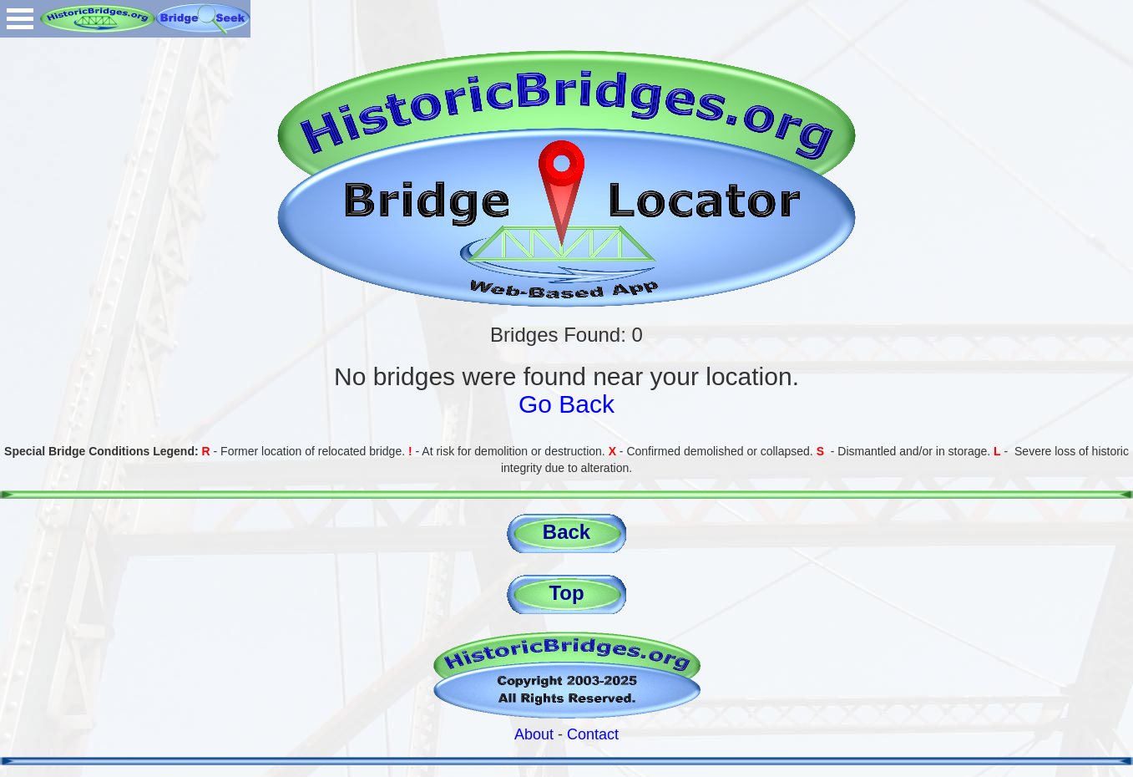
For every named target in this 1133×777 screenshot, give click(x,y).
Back (566, 532)
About (534, 734)
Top (566, 592)
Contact (593, 734)
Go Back (566, 404)
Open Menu (20, 19)
